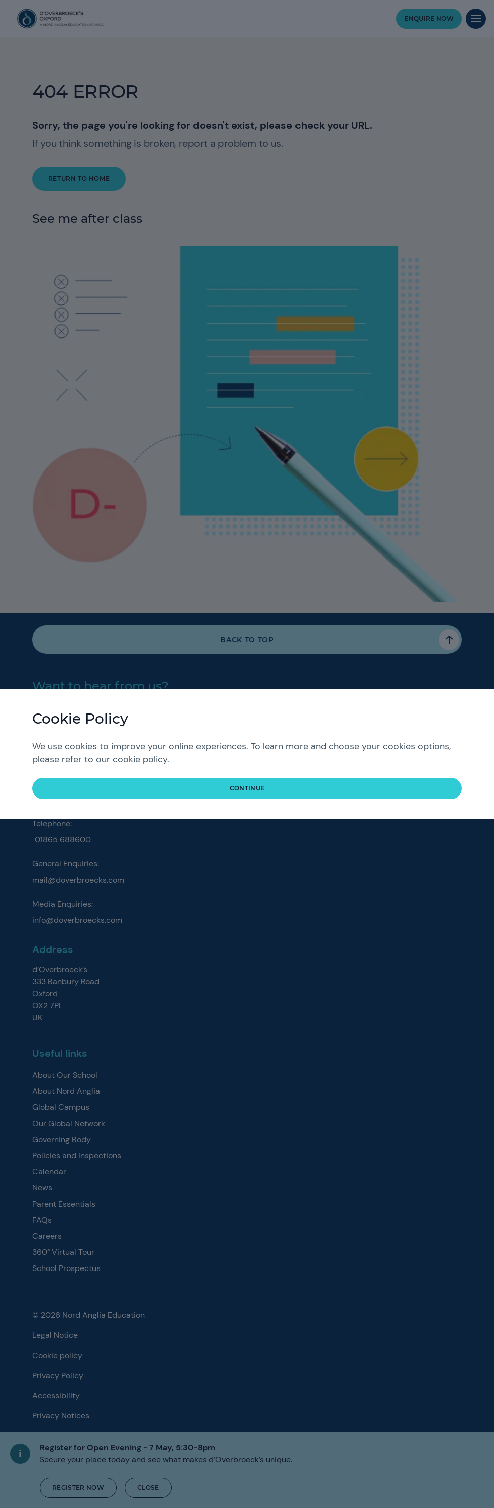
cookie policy (140, 759)
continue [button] (247, 788)
